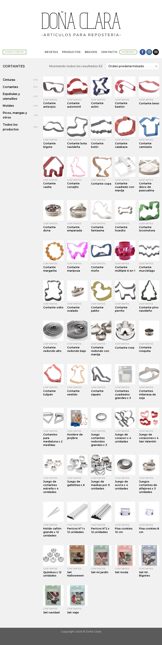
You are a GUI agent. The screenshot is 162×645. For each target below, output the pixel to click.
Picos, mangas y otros (15, 115)
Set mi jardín (99, 572)
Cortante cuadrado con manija (124, 187)
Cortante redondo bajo (76, 349)
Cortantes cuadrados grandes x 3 (123, 394)
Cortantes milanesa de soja (147, 394)
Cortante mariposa (73, 269)
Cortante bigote (49, 145)
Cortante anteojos (49, 105)
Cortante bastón (121, 105)
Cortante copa (101, 183)
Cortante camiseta (145, 145)
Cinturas (9, 80)
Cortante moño (97, 269)
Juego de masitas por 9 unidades (100, 485)
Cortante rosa (124, 347)
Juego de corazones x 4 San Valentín (149, 438)
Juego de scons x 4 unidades (121, 485)
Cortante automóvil (74, 105)
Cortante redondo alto (52, 349)
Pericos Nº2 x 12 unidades (100, 530)
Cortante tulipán (49, 392)
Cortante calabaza (121, 145)
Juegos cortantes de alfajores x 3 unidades (148, 486)
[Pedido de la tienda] (132, 66)
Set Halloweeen (75, 574)
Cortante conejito (73, 185)
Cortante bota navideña (77, 145)
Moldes (8, 105)
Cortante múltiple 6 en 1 (125, 269)
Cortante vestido (73, 392)
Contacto (109, 52)
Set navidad (51, 612)
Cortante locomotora (147, 229)
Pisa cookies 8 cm (149, 530)
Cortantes (10, 87)
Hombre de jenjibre (75, 436)
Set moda (121, 572)
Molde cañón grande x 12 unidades (52, 532)
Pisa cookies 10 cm (123, 530)
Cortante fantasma (97, 229)
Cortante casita (49, 185)
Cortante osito (53, 307)
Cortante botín (97, 145)
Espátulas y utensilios (11, 96)
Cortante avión (97, 105)
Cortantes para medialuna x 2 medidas (53, 439)
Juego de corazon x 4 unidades (123, 438)
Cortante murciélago (147, 269)
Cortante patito (97, 309)
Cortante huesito (121, 229)
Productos (71, 52)
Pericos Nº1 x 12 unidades (76, 530)
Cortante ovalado (73, 309)
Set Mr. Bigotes (144, 574)
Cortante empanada (74, 229)
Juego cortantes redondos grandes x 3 (99, 439)
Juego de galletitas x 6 (76, 483)
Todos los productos (11, 127)
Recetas (51, 52)
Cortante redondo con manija (100, 351)
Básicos (91, 52)
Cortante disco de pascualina (146, 187)
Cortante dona (49, 229)
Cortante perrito (121, 309)
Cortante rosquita (145, 349)
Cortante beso (149, 103)
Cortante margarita (50, 269)
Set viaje (73, 612)
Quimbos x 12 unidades (52, 574)
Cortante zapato (97, 392)
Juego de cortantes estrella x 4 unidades (50, 486)
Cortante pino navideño (149, 309)
